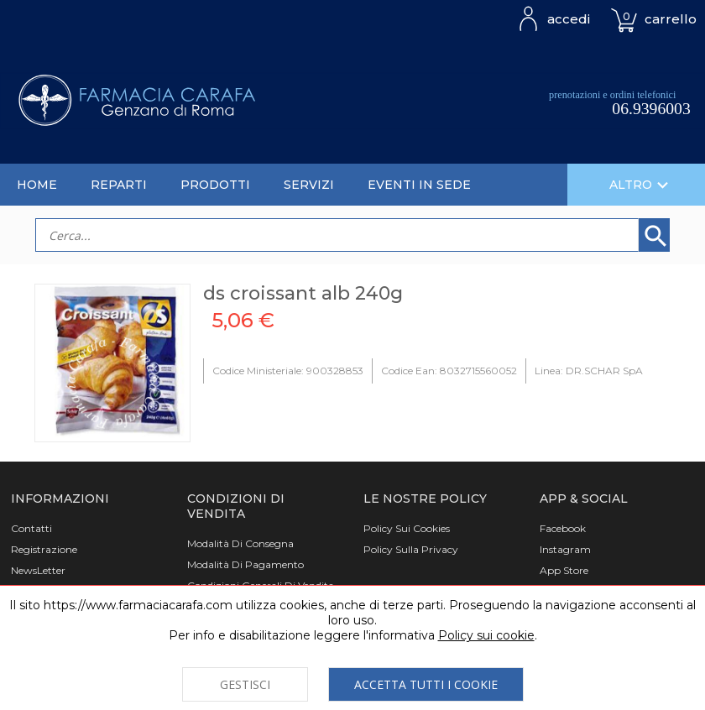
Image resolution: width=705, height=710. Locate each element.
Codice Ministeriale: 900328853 (287, 370)
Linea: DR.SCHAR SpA (589, 370)
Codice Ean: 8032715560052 (449, 370)
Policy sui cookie (486, 635)
